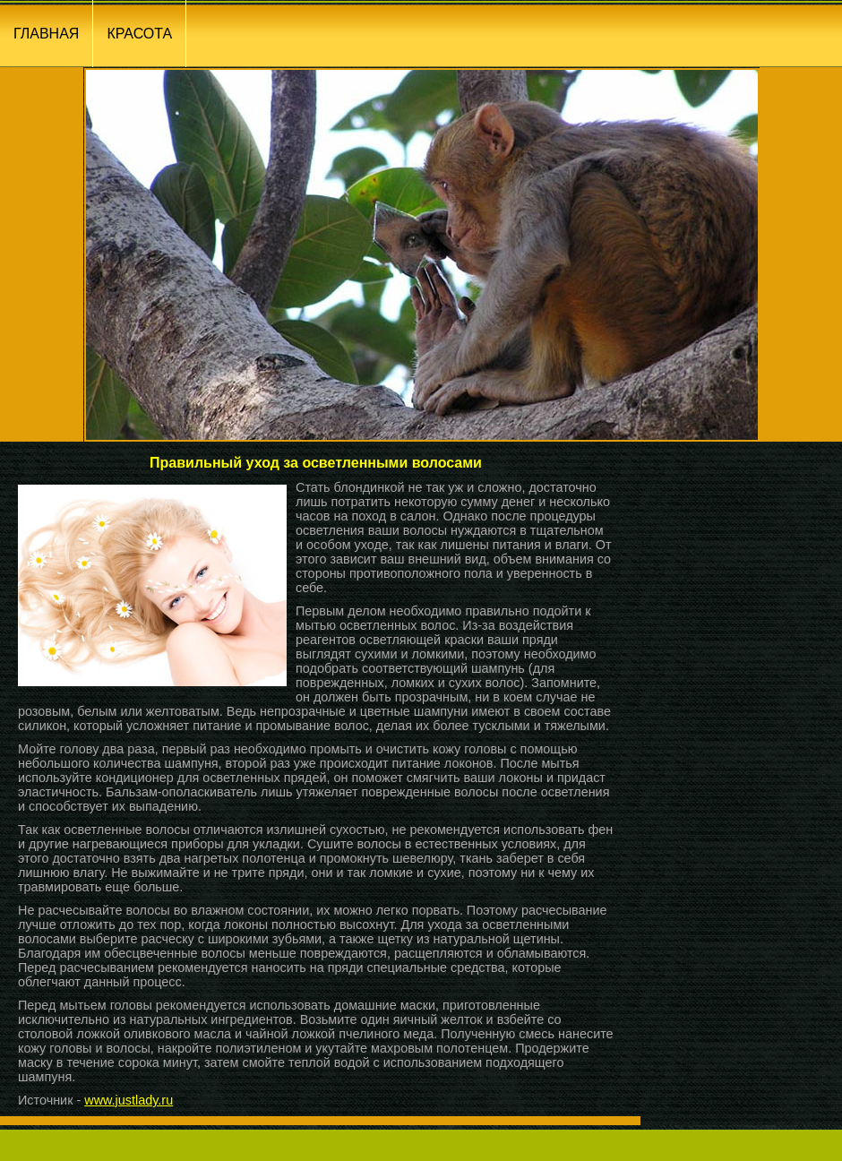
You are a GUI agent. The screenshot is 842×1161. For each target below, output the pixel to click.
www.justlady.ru (128, 1100)
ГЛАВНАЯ (46, 33)
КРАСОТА (139, 33)
